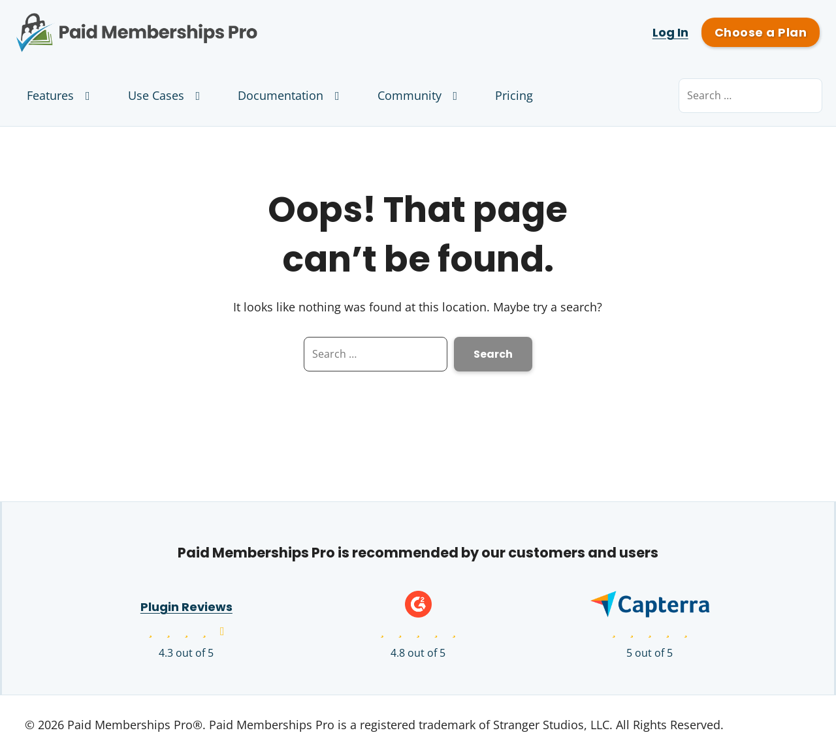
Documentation (291, 95)
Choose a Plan (761, 32)
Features (61, 95)
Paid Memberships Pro (209, 22)
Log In (670, 32)
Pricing (514, 95)
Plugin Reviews (186, 607)
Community (420, 95)
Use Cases (167, 95)
